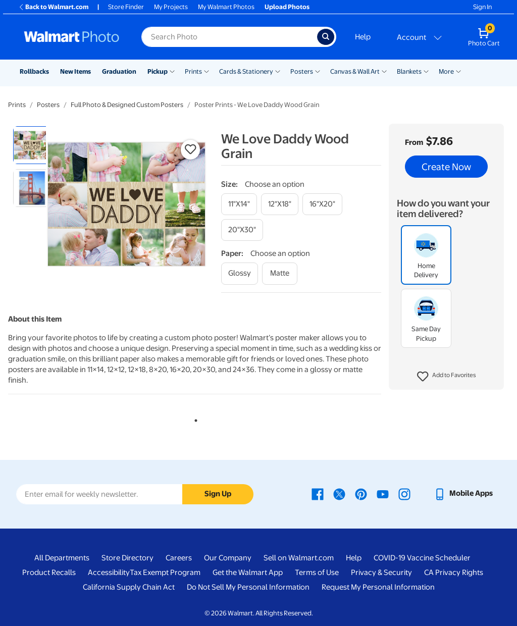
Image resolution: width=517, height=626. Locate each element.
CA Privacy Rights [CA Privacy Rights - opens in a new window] (453, 572)
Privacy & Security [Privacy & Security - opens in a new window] (381, 572)
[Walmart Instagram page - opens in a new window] (404, 493)
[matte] (279, 273)
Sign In (482, 7)
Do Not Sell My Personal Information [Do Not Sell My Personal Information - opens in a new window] (248, 587)
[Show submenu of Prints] (206, 71)
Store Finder (126, 7)
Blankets (409, 71)
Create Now (446, 166)
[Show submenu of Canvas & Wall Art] (384, 71)
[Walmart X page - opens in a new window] (339, 493)
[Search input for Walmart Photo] (229, 37)
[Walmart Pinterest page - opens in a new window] (361, 493)
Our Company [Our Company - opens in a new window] (227, 557)
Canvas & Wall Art (355, 71)
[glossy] (239, 273)
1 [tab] (194, 418)
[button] (446, 376)
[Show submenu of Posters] (318, 71)
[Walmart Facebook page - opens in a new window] (318, 493)
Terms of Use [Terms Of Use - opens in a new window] (317, 572)
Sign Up (217, 493)
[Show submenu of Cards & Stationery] (278, 71)
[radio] (32, 145)
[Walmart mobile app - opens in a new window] (463, 493)
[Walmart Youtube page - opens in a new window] (383, 493)
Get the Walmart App (248, 572)
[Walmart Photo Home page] (71, 36)
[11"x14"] (239, 204)
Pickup (157, 71)
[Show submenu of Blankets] (426, 71)
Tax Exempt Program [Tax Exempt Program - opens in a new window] (165, 572)
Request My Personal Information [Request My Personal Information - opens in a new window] (378, 587)
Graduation (119, 71)
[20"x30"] (242, 230)
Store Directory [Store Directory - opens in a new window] (127, 557)
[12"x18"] (279, 204)
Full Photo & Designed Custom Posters (127, 105)
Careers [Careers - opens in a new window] (179, 557)
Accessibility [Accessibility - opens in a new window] (109, 572)
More (446, 71)
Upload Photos (287, 7)
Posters (301, 71)
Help (363, 36)
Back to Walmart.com (53, 7)
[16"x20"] (322, 204)
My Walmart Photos (226, 7)
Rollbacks (34, 71)
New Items (75, 71)
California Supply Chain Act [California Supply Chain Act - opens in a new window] (129, 587)
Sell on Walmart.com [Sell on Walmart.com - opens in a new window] (299, 557)
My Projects (171, 7)
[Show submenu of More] (458, 71)
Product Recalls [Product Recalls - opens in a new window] (49, 572)
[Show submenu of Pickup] (172, 71)
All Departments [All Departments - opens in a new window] (61, 557)
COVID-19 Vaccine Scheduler (422, 557)
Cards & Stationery (246, 71)
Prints (193, 71)
